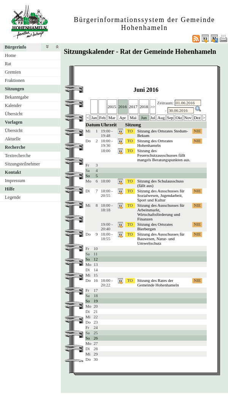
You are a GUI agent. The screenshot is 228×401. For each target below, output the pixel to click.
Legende (13, 197)
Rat (8, 63)
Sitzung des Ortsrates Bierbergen (155, 226)
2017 (133, 106)
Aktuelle (13, 139)
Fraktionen (15, 80)
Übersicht (14, 113)
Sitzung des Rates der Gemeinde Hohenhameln (158, 282)
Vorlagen (13, 122)
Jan (94, 117)
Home (10, 55)
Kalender (13, 105)
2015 (112, 106)
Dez (197, 117)
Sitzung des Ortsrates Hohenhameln (155, 143)
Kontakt (13, 172)
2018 (144, 106)
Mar (111, 117)
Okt (179, 117)
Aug (161, 117)
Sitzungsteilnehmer (22, 164)
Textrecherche (18, 155)
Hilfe (9, 189)
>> (152, 106)
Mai (133, 117)
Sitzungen (14, 88)
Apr (122, 117)
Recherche (15, 147)
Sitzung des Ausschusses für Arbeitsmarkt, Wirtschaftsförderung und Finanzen (160, 212)
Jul (152, 117)
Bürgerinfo (15, 47)
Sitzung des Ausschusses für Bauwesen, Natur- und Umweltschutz (160, 238)
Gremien (13, 72)
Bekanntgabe (17, 97)
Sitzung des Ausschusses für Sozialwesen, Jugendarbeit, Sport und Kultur (160, 195)
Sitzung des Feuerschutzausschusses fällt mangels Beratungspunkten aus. (163, 155)
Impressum (15, 180)
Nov (188, 117)
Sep (170, 117)
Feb (102, 117)
